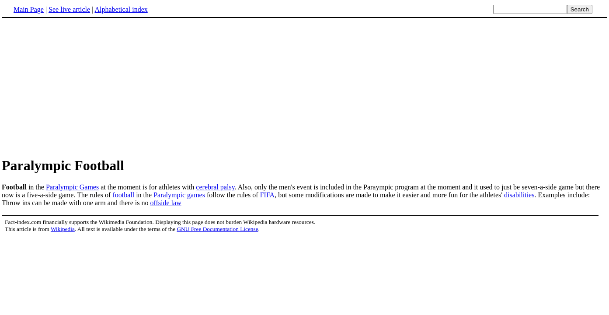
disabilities (519, 195)
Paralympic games (179, 195)
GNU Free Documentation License (217, 229)
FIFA (267, 195)
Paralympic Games (72, 187)
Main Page (29, 9)
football (123, 195)
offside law (165, 202)
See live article (69, 9)
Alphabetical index (120, 9)
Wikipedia (63, 229)
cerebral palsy (215, 187)
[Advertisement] (75, 87)
